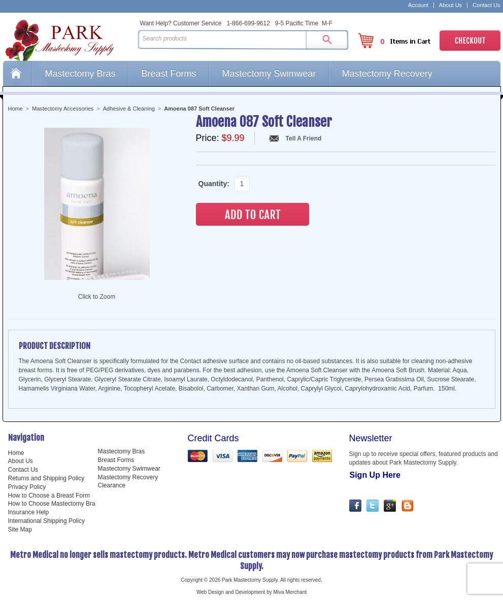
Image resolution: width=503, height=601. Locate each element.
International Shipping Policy (46, 520)
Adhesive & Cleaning (129, 108)
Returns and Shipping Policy (46, 478)
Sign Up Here (375, 475)
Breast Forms (169, 73)
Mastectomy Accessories (62, 108)
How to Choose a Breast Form (49, 495)
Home (17, 73)
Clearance (112, 485)
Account (418, 5)
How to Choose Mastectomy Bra (51, 503)
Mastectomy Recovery (387, 73)
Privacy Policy (27, 486)
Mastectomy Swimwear (269, 73)
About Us (450, 5)
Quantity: (211, 184)
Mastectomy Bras (80, 73)
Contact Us (486, 5)
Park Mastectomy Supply (68, 38)
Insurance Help (28, 512)
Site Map (20, 529)
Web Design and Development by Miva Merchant (251, 592)
